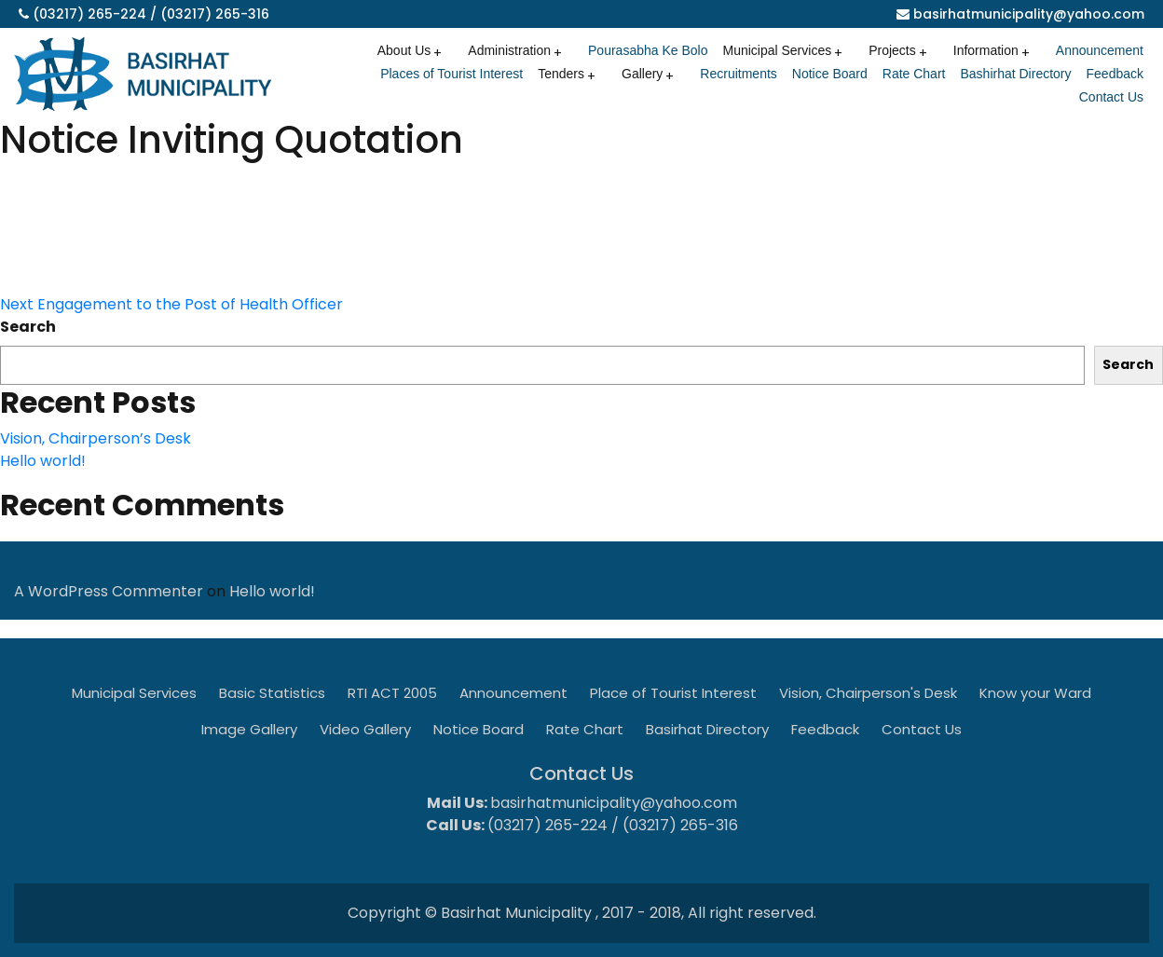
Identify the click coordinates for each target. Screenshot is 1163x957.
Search (28, 326)
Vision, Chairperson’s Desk (95, 438)
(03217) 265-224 (89, 14)
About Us (404, 50)
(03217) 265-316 (214, 14)
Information (986, 50)
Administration (509, 50)
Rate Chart (914, 73)
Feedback (1115, 73)
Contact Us (1111, 96)
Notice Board (830, 73)
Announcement (1099, 50)
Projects (892, 50)
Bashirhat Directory (1015, 73)
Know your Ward (1035, 693)
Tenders (561, 73)
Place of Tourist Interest (673, 693)
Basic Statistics (272, 693)
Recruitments (738, 73)
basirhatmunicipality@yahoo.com (1028, 14)
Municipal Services (776, 50)
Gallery (642, 73)
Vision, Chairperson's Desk (868, 693)
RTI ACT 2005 (392, 693)
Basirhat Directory (707, 729)
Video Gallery (365, 729)
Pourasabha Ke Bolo (647, 50)
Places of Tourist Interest (451, 73)
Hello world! (43, 461)
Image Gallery (249, 729)
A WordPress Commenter (108, 591)
